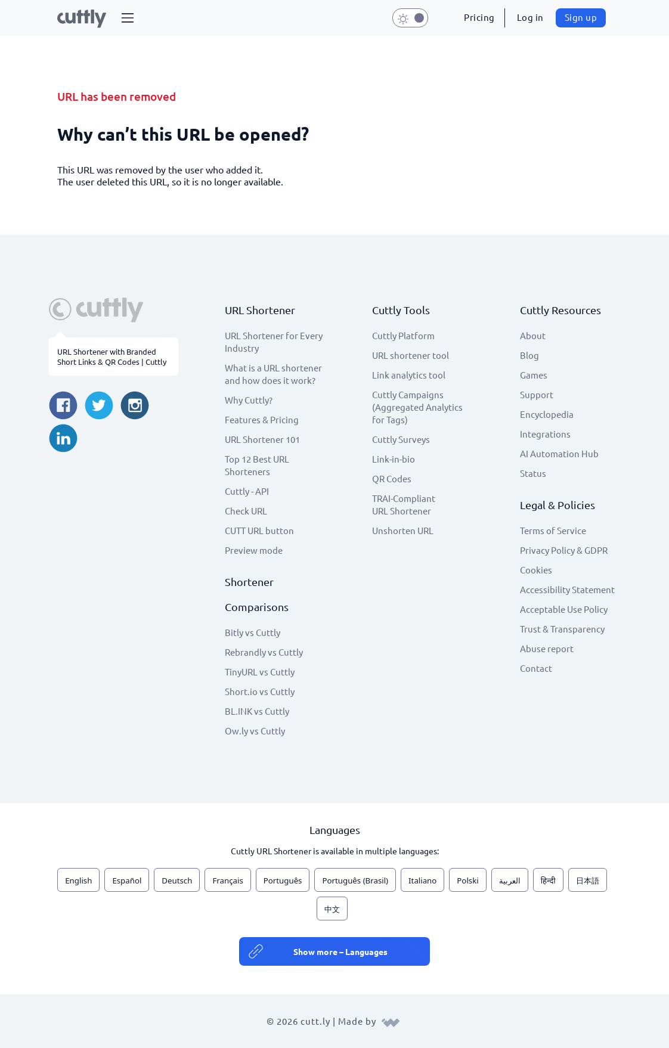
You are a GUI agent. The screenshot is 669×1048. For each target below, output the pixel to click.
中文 (332, 909)
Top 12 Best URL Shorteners (257, 465)
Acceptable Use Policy (564, 609)
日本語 (587, 880)
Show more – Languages (340, 951)
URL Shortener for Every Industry (274, 342)
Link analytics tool (408, 374)
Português (283, 880)
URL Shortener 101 (262, 439)
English (78, 880)
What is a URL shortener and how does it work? (273, 374)
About (533, 335)
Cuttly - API (247, 491)
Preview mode (254, 550)
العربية (510, 880)
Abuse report (547, 648)
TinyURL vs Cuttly (260, 671)
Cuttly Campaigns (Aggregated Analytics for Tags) (417, 407)
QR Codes (391, 478)
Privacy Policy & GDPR (564, 550)
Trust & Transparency (562, 628)
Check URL (246, 510)
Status (533, 473)
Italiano (422, 880)
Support (536, 394)
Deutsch (177, 880)
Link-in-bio (393, 458)
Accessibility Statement (567, 589)
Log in (530, 17)
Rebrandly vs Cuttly (264, 652)
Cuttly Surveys (401, 439)
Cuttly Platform (403, 335)
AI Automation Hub (559, 453)
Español (126, 880)
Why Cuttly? (248, 399)
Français (227, 880)
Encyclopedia (547, 414)
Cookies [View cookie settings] (536, 569)
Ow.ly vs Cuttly (255, 730)
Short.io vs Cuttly (260, 691)
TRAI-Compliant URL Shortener (403, 504)
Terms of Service (553, 530)
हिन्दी (548, 880)
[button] (127, 18)
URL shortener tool (410, 355)
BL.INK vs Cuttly (257, 711)
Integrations (545, 433)
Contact (536, 668)
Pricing (479, 17)
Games (533, 374)
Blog (529, 355)
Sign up (581, 17)
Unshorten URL (402, 530)
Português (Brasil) (355, 880)
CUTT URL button (259, 530)
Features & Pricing (262, 419)
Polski (467, 880)
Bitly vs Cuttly (252, 632)
